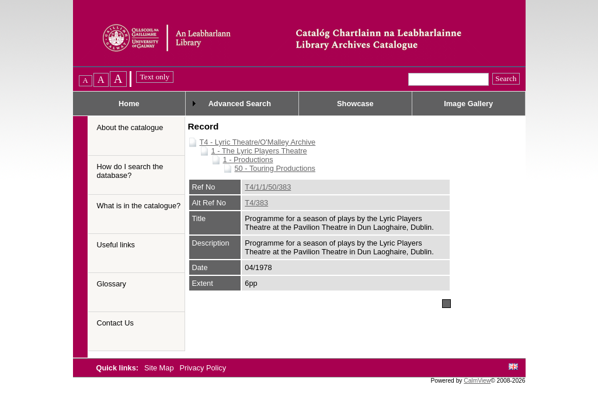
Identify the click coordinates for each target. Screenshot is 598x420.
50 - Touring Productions (275, 168)
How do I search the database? (130, 171)
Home (129, 103)
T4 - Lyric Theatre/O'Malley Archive (258, 142)
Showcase (355, 103)
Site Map (160, 367)
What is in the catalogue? (139, 205)
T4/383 (256, 202)
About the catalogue (130, 127)
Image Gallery (468, 103)
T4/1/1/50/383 (268, 187)
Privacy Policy (202, 367)
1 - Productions (248, 159)
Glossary (112, 283)
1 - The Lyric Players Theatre (259, 150)
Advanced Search (239, 103)
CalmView (477, 380)
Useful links (116, 244)
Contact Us (115, 322)
